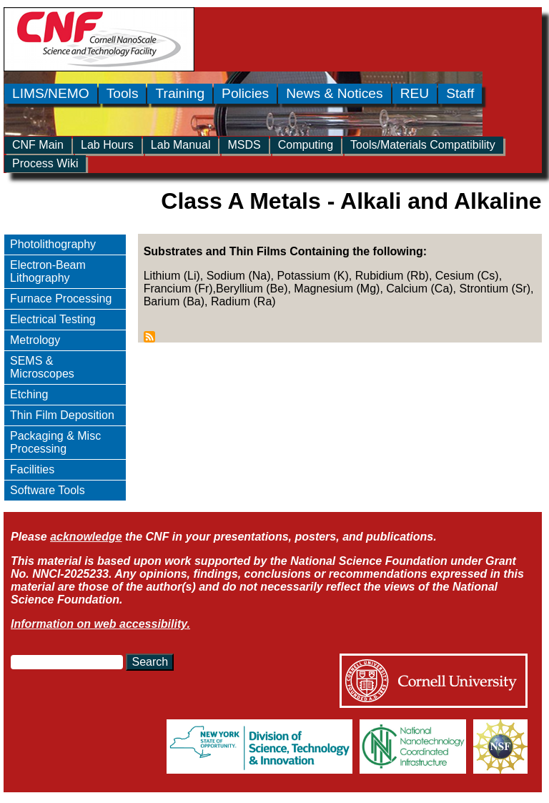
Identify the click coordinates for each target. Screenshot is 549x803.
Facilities (32, 469)
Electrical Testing (53, 319)
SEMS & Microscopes (42, 367)
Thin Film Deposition (62, 415)
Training (179, 93)
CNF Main (38, 145)
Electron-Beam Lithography (48, 271)
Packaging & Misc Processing (55, 442)
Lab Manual (181, 145)
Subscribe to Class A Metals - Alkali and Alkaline (149, 337)
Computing (305, 145)
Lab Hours (107, 145)
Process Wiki (45, 163)
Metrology (35, 340)
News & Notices (334, 93)
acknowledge (86, 537)
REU (415, 93)
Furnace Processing (61, 298)
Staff (460, 93)
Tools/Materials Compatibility (422, 145)
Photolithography (53, 244)
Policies (245, 93)
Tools (123, 93)
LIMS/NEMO (50, 93)
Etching (29, 394)
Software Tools (47, 490)
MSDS (243, 145)
